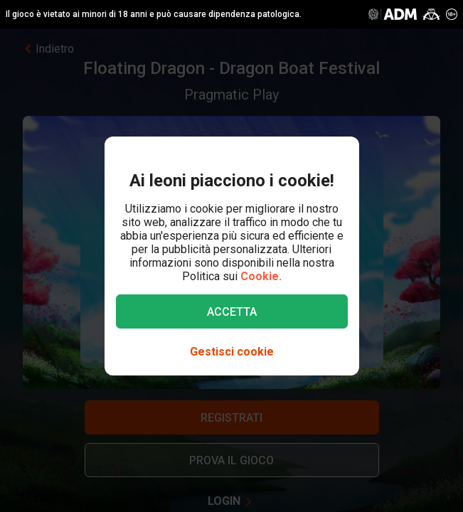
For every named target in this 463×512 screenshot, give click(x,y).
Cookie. (261, 276)
